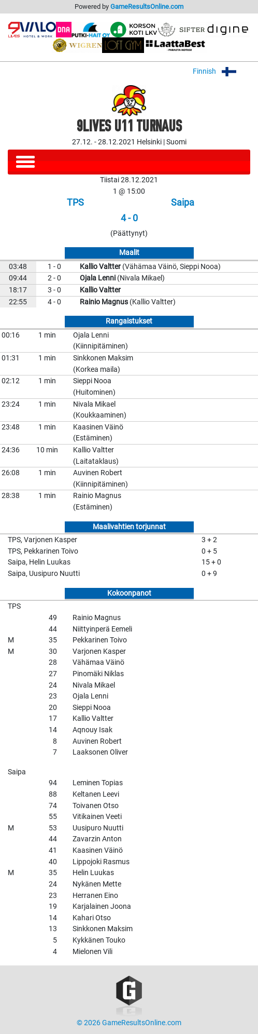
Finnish (221, 71)
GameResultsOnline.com (146, 6)
